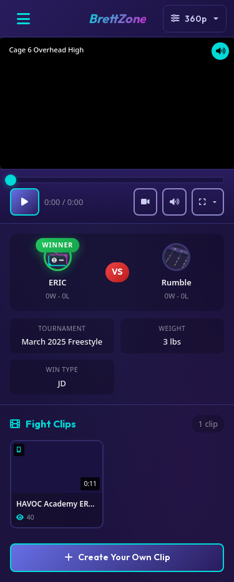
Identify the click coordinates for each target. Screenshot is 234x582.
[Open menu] (23, 18)
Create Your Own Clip (117, 557)
